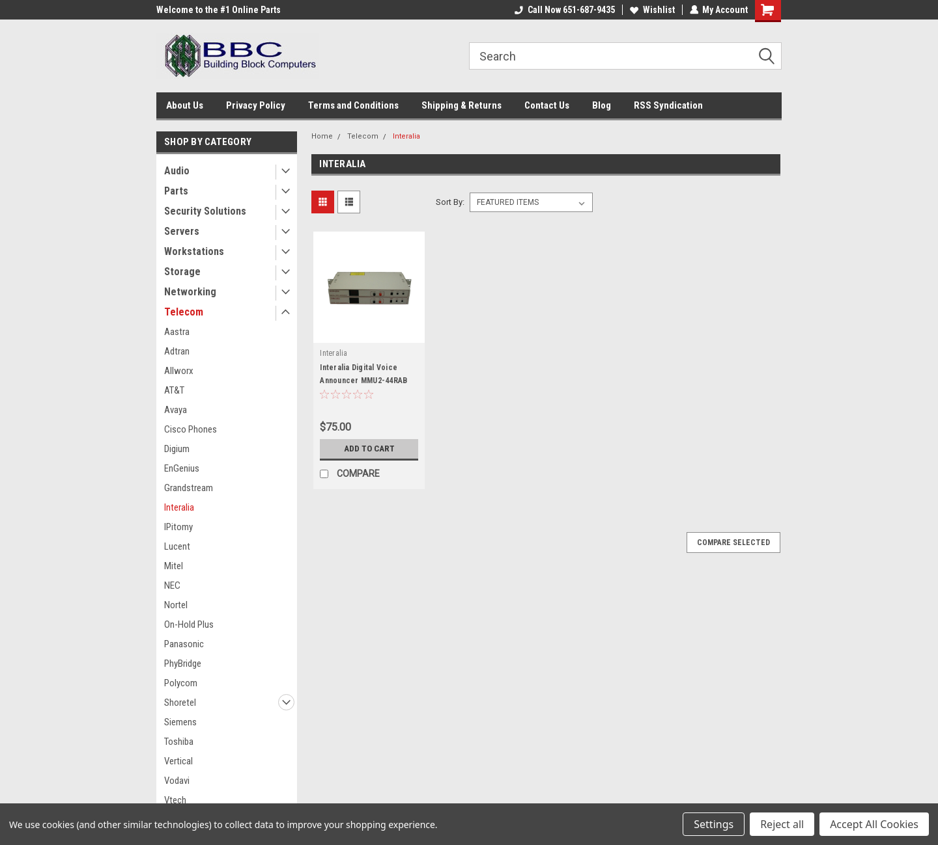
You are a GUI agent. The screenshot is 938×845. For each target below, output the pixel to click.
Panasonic (184, 644)
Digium (177, 449)
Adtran (177, 351)
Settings (713, 824)
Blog (601, 105)
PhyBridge (182, 663)
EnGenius (181, 468)
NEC (172, 585)
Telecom (183, 312)
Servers (181, 231)
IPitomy (178, 527)
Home (322, 136)
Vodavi (177, 780)
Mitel (173, 566)
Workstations (194, 251)
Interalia (179, 507)
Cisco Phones (190, 429)
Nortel (176, 605)
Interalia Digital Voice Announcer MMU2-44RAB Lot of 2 (363, 380)
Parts (176, 191)
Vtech (175, 800)
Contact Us (546, 105)
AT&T (174, 390)
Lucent (177, 546)
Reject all (782, 824)
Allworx (178, 371)
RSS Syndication (668, 105)
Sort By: (450, 202)
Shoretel (180, 702)
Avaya (175, 410)
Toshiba (178, 741)
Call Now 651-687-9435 (564, 10)
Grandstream (188, 488)
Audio (177, 171)
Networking (190, 292)
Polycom (180, 683)
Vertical (178, 761)
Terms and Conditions (353, 105)
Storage (182, 271)
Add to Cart (369, 449)
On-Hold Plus (189, 624)
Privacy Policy (255, 105)
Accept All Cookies (874, 824)
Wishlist (651, 10)
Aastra (177, 332)
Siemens (180, 722)
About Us (184, 105)
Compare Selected (733, 542)
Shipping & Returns (461, 105)
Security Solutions (205, 211)
